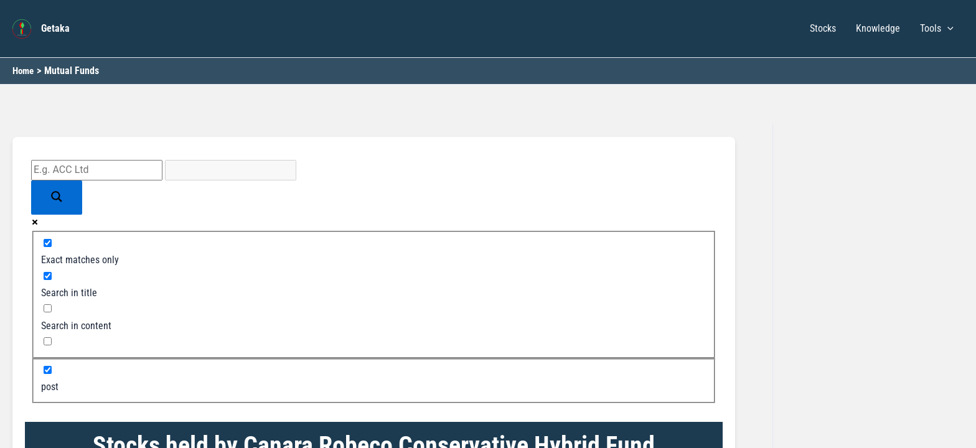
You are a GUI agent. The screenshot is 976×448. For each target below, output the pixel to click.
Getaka (55, 28)
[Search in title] (48, 276)
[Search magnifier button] (56, 197)
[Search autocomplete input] (230, 170)
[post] (48, 370)
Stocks (823, 28)
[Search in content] (48, 308)
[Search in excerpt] (48, 341)
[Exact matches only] (48, 243)
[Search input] (96, 170)
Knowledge (878, 28)
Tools (937, 28)
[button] (947, 28)
